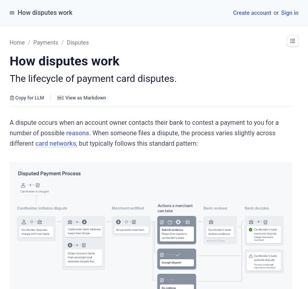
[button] (292, 41)
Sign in (289, 13)
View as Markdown (81, 98)
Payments (45, 42)
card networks (55, 143)
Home (17, 42)
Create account (252, 13)
